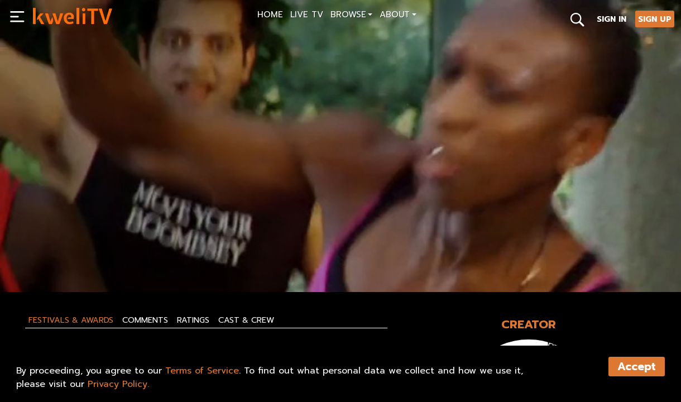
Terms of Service (202, 370)
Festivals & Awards (70, 320)
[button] (351, 16)
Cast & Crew (246, 320)
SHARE (193, 258)
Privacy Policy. (118, 384)
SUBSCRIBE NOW (66, 258)
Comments (145, 320)
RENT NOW (139, 258)
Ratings (193, 320)
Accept (636, 366)
